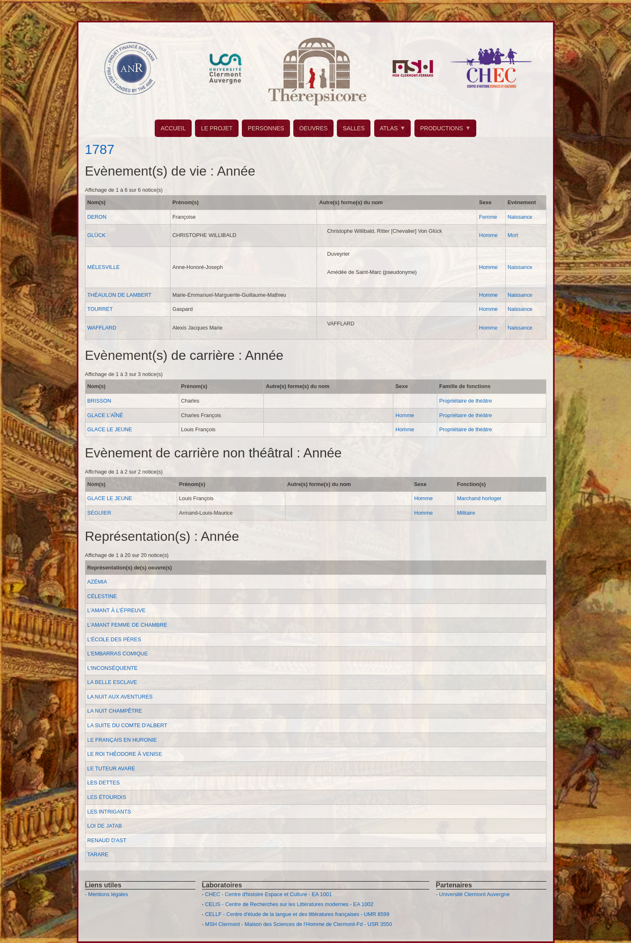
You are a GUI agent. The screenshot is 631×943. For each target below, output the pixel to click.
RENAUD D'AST (106, 840)
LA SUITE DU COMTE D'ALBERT (127, 725)
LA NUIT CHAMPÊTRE (114, 711)
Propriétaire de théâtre (465, 401)
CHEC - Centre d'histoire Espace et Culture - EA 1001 (268, 894)
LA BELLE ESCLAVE (112, 682)
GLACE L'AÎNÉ (105, 415)
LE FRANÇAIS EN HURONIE (122, 740)
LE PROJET (216, 128)
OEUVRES (313, 128)
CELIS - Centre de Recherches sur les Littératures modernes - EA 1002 (289, 904)
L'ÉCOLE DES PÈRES (114, 639)
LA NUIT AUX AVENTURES (119, 697)
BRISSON (99, 401)
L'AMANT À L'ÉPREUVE (116, 610)
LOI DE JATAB (104, 826)
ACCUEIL (173, 128)
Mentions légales (108, 894)
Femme (488, 217)
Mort (512, 235)
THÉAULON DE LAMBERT (119, 295)
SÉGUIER (99, 513)
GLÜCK (96, 235)
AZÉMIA (97, 582)
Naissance (519, 217)
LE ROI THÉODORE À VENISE (124, 754)
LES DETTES (103, 782)
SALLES (354, 128)
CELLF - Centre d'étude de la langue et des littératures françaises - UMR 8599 (297, 914)
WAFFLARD (101, 328)
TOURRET (100, 309)
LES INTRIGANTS (109, 812)
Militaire (466, 513)
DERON (96, 217)
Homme (488, 235)
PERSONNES (266, 128)
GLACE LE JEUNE (109, 429)
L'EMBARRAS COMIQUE (117, 653)
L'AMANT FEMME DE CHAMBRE (127, 625)
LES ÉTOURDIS (106, 797)
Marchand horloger (479, 498)
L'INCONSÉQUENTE (112, 668)
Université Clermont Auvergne (474, 894)
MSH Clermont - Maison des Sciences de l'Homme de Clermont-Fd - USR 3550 (298, 924)
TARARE (97, 854)
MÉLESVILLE (103, 267)
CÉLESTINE (102, 596)
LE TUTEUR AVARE (111, 768)
